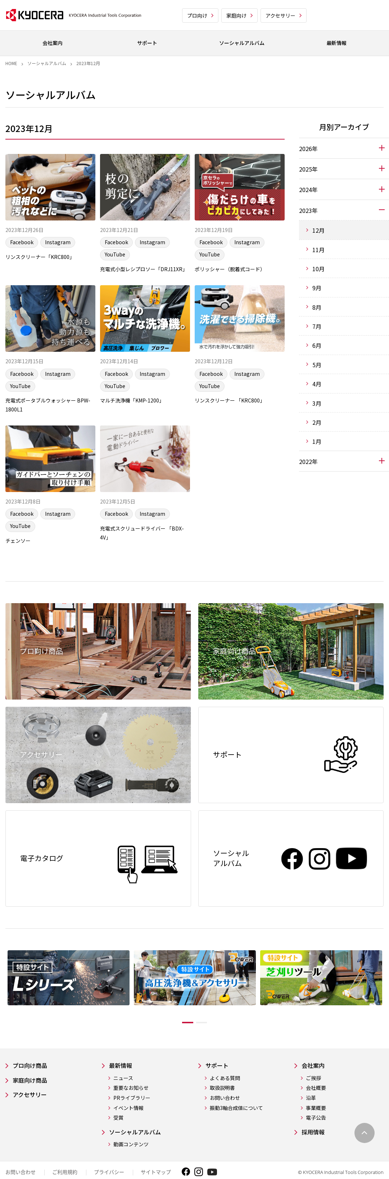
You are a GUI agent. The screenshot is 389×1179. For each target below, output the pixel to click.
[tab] (344, 148)
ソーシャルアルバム (46, 63)
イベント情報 (128, 1128)
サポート (218, 1086)
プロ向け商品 (32, 1086)
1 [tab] (182, 1042)
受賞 (118, 1138)
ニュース (123, 1099)
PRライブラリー (131, 1118)
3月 (316, 403)
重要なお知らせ (131, 1109)
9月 (316, 287)
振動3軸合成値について (236, 1128)
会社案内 (314, 1086)
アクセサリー (280, 15)
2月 (316, 422)
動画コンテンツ (131, 1166)
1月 (316, 441)
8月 (316, 307)
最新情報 (122, 1086)
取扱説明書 (222, 1109)
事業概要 (316, 1128)
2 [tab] (207, 1042)
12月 (318, 230)
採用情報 (314, 1153)
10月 (318, 268)
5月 (316, 364)
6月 (316, 345)
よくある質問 (225, 1099)
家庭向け (236, 15)
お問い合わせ (225, 1118)
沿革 (311, 1118)
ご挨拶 (313, 1099)
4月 (316, 383)
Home (11, 63)
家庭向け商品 (32, 1101)
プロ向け (197, 15)
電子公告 (316, 1138)
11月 (318, 249)
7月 (316, 326)
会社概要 (316, 1109)
